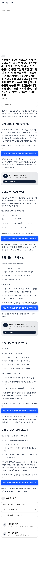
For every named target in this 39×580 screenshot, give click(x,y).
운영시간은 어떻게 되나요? (19, 509)
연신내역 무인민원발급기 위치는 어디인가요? (19, 504)
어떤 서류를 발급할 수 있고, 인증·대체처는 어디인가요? (19, 515)
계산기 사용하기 (10, 181)
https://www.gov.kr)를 (12, 491)
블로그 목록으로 (6, 10)
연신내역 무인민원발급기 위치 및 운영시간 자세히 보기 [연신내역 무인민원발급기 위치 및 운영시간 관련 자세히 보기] (19, 153)
